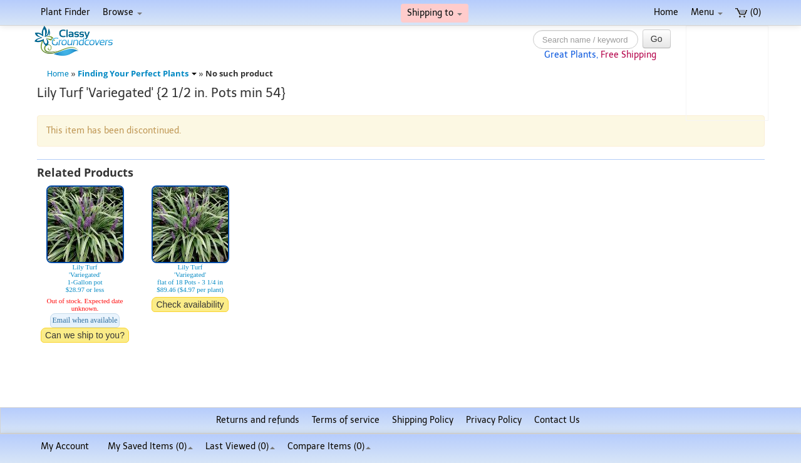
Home (666, 12)
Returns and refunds (257, 420)
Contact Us (557, 420)
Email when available (85, 320)
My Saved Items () (150, 446)
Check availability (190, 304)
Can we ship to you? (85, 335)
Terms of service (346, 420)
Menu (707, 12)
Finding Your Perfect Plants (137, 73)
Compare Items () (329, 446)
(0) (748, 12)
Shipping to (434, 13)
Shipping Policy (422, 420)
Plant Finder (65, 12)
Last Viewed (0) (240, 446)
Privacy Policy (494, 420)
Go (657, 39)
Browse (122, 12)
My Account (65, 446)
